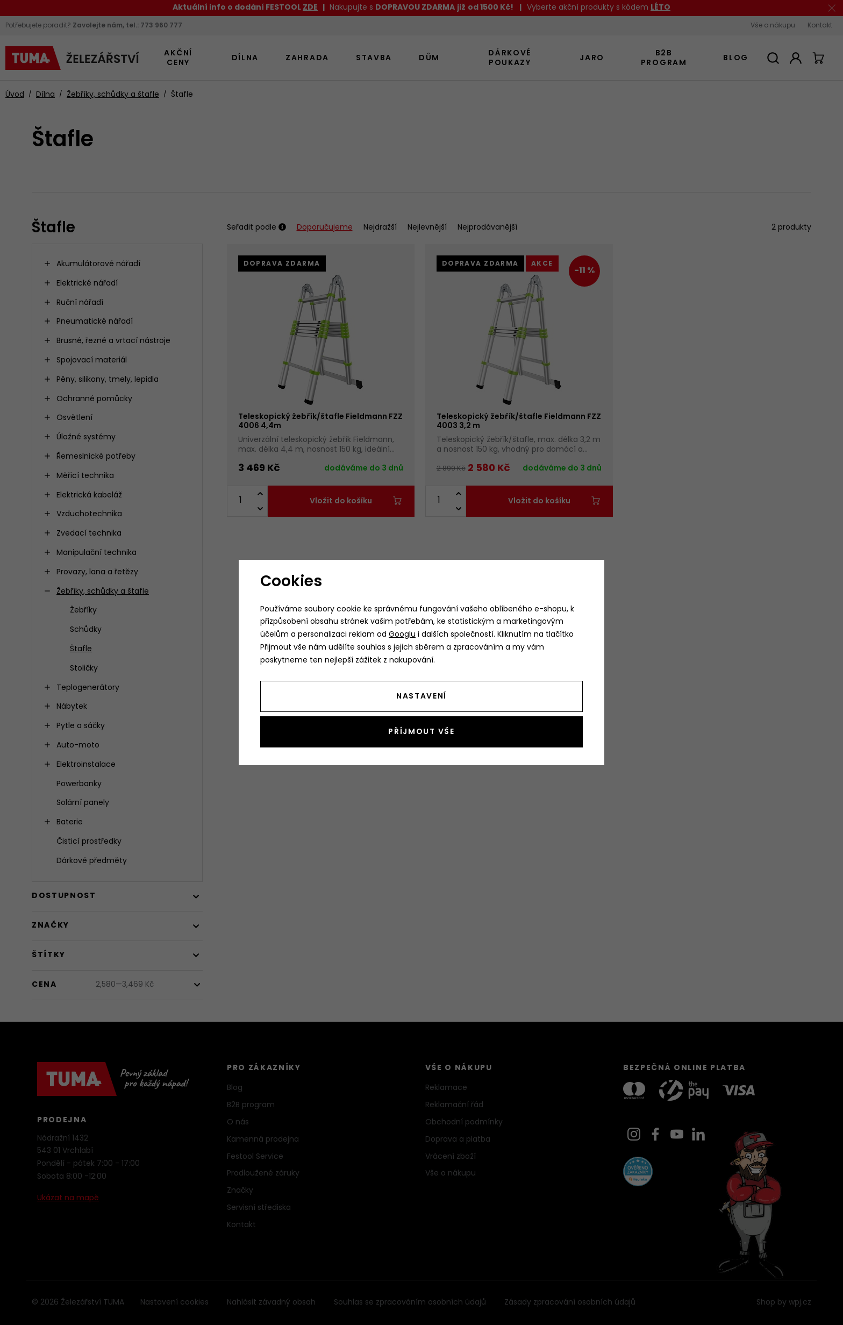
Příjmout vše (421, 732)
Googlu (402, 635)
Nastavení (421, 697)
